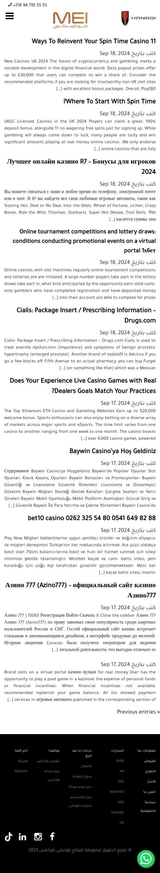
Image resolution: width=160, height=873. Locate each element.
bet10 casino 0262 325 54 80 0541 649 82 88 (92, 519)
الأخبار (151, 782)
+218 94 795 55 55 (29, 5)
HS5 (121, 782)
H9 (122, 771)
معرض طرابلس (48, 761)
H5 (122, 823)
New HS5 (117, 792)
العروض (150, 761)
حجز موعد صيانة (80, 787)
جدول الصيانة (82, 776)
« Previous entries (138, 712)
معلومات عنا (146, 751)
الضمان (86, 766)
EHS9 (120, 761)
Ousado (117, 813)
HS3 (121, 802)
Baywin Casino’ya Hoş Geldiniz (112, 452)
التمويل (150, 771)
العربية (23, 761)
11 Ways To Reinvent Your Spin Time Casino (94, 42)
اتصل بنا (149, 792)
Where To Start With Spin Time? (109, 102)
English (21, 771)
